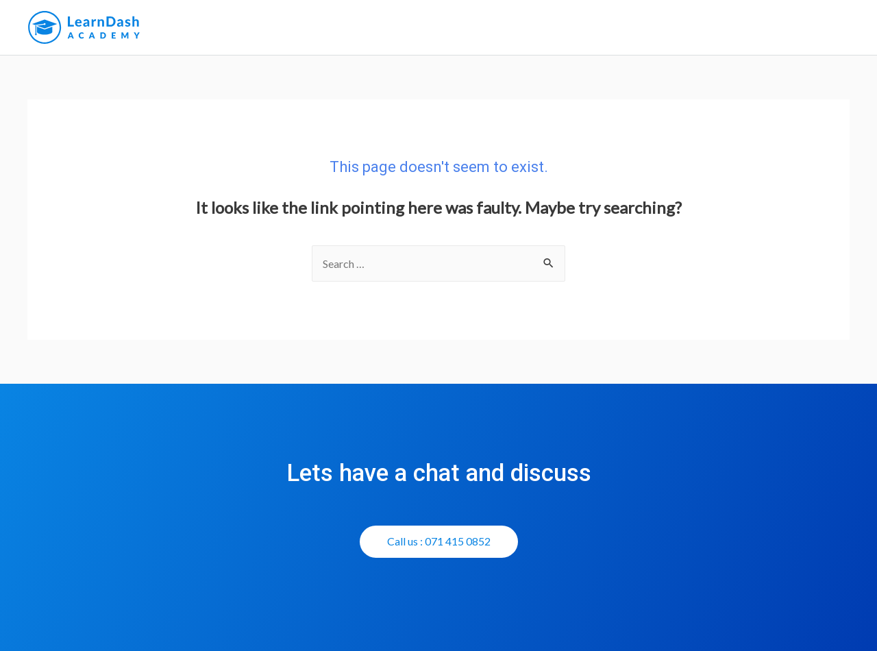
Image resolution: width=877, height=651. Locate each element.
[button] (439, 542)
